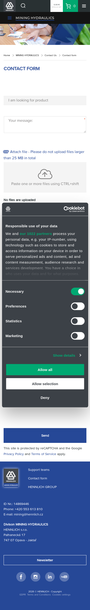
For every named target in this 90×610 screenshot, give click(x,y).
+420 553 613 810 (28, 509)
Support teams (39, 470)
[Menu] (84, 6)
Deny (45, 398)
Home (7, 55)
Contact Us (51, 55)
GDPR (22, 594)
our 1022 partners (36, 233)
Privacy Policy (14, 454)
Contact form (37, 478)
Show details (64, 355)
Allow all (45, 370)
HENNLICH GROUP (42, 487)
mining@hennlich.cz (28, 514)
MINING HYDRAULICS (35, 18)
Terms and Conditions (39, 594)
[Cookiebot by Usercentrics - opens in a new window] (64, 209)
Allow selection (45, 384)
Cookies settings (61, 594)
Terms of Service (43, 454)
